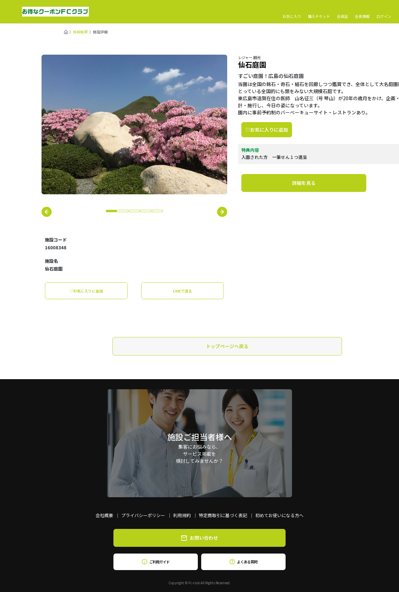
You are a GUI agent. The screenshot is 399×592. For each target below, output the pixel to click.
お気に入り (292, 11)
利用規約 (182, 515)
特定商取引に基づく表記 (223, 515)
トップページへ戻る (227, 346)
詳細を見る (304, 182)
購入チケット (319, 11)
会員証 (342, 11)
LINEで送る (182, 290)
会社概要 (104, 515)
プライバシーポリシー (143, 515)
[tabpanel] (134, 124)
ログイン (383, 11)
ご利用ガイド (155, 561)
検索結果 (80, 31)
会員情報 (362, 11)
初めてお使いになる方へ (279, 515)
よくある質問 (243, 561)
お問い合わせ (199, 537)
